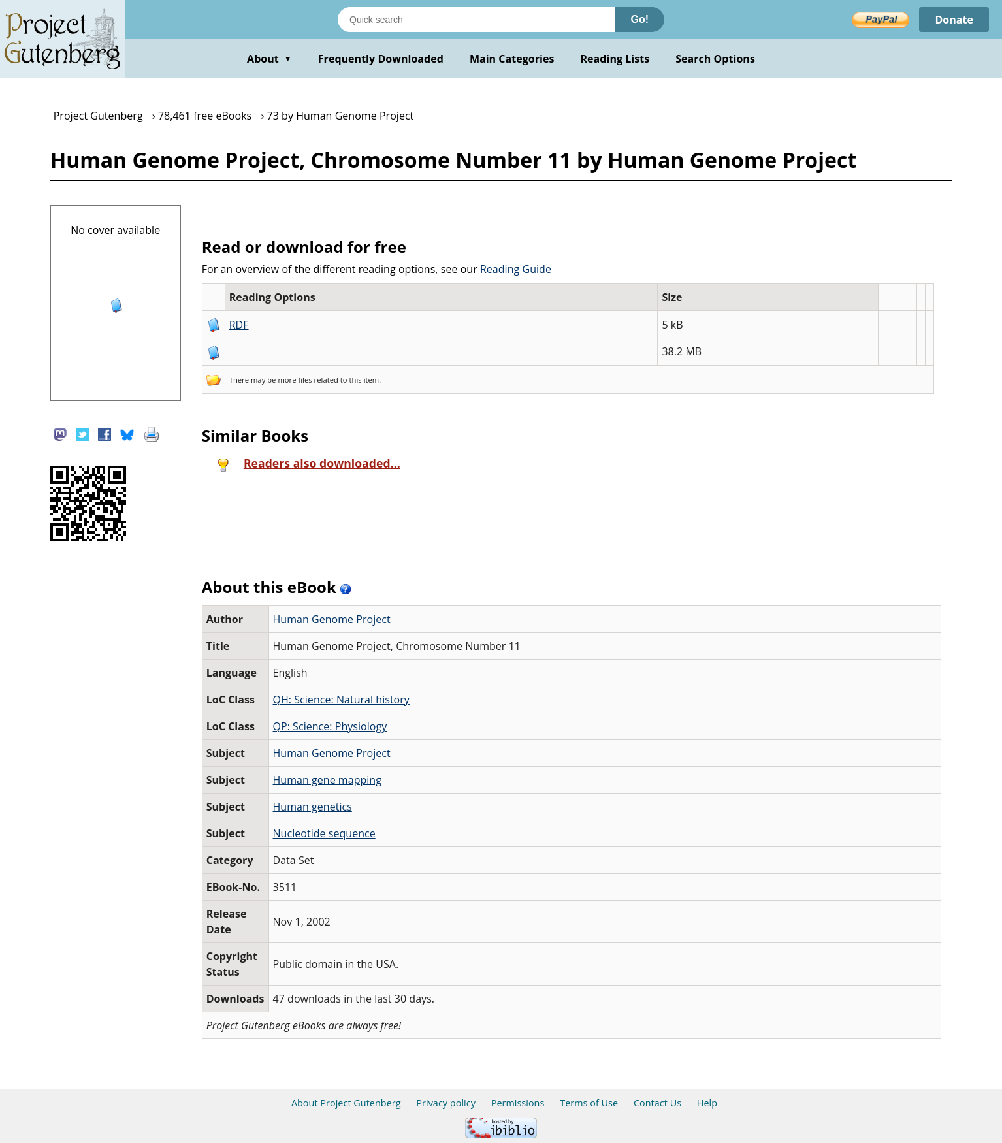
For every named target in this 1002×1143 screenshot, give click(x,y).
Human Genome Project (332, 619)
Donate (954, 19)
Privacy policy (446, 1103)
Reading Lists (615, 59)
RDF (239, 324)
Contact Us (657, 1103)
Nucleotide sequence (324, 833)
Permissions (518, 1103)
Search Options (715, 59)
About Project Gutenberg (346, 1103)
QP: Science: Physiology (330, 726)
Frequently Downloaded (381, 59)
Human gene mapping (327, 780)
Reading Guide (515, 269)
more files (295, 380)
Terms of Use (589, 1103)
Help (707, 1103)
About (269, 59)
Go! (639, 19)
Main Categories (512, 59)
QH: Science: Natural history (341, 699)
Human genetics (312, 806)
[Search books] (476, 19)
